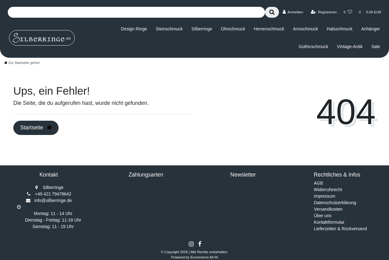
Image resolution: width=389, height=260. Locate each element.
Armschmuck (305, 28)
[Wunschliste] (348, 12)
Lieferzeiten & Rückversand (340, 228)
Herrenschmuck (269, 28)
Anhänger (370, 28)
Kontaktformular (329, 222)
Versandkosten (328, 209)
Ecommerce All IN (204, 257)
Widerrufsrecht (328, 189)
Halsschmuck (339, 28)
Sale (375, 46)
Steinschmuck (169, 28)
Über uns (323, 215)
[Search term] (136, 12)
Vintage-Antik (350, 46)
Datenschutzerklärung (335, 202)
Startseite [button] (36, 127)
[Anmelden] (293, 12)
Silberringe (202, 28)
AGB (318, 183)
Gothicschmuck (313, 46)
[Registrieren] (323, 12)
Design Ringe (134, 28)
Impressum (324, 196)
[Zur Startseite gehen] (22, 63)
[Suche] (272, 12)
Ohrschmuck (233, 28)
